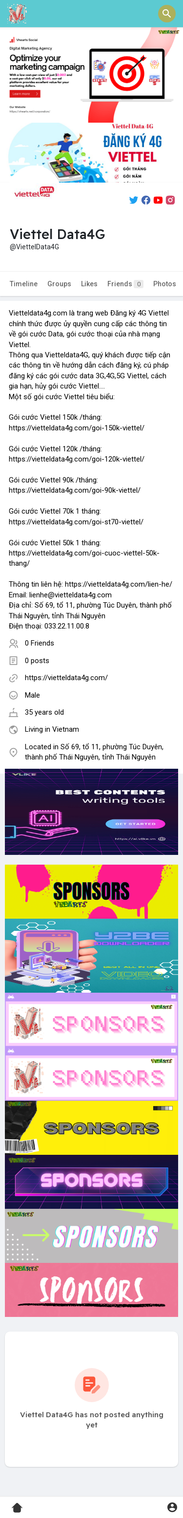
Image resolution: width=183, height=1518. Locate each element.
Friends (125, 284)
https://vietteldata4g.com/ (66, 677)
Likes (89, 284)
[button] (167, 13)
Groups (59, 284)
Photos (164, 284)
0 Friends (39, 643)
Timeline (24, 284)
